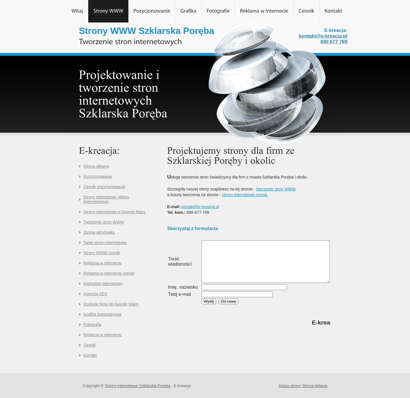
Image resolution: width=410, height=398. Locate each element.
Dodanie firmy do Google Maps (110, 304)
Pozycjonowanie (97, 176)
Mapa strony (290, 385)
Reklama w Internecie (102, 263)
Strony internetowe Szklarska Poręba (137, 385)
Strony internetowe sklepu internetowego (106, 199)
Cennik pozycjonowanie (104, 186)
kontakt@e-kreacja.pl (323, 36)
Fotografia (92, 324)
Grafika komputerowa (102, 314)
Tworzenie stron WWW (103, 222)
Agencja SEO (95, 294)
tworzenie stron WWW (276, 189)
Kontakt (90, 355)
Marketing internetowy (102, 283)
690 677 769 (333, 41)
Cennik (89, 345)
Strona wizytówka (98, 232)
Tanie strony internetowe (105, 242)
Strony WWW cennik (101, 253)
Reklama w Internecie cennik (108, 273)
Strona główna (96, 166)
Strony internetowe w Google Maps (114, 212)
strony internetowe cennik (244, 194)
